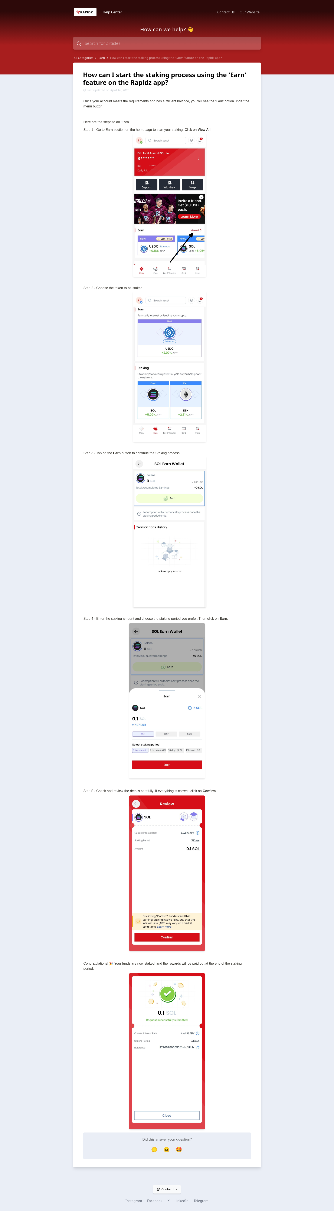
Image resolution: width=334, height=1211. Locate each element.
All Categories (83, 58)
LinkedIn (182, 1200)
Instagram (133, 1200)
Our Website (249, 12)
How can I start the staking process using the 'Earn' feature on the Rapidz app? (166, 58)
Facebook (155, 1200)
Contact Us (226, 12)
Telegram (201, 1200)
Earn (101, 58)
